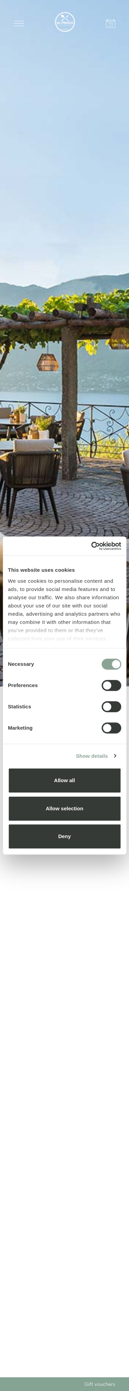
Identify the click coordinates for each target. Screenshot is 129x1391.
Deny (64, 836)
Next (111, 1359)
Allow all (64, 780)
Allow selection (64, 808)
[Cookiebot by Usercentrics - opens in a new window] (92, 546)
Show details (92, 756)
